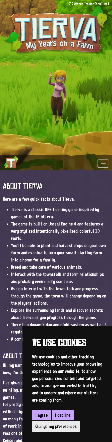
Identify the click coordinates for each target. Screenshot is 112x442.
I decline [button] (63, 415)
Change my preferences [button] (56, 426)
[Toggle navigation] (103, 164)
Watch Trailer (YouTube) (89, 4)
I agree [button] (41, 415)
